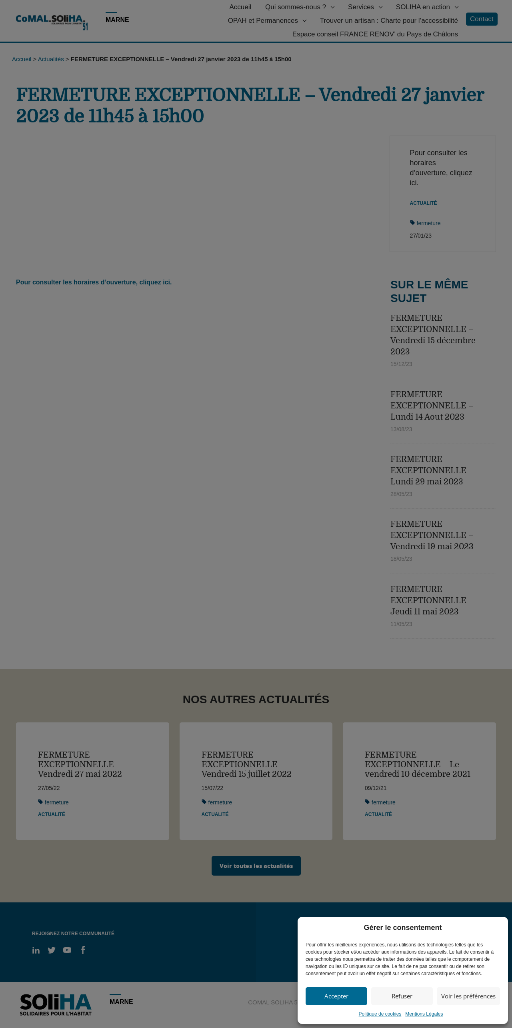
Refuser (402, 996)
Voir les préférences (468, 996)
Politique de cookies (380, 1014)
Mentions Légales (424, 1014)
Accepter (336, 996)
